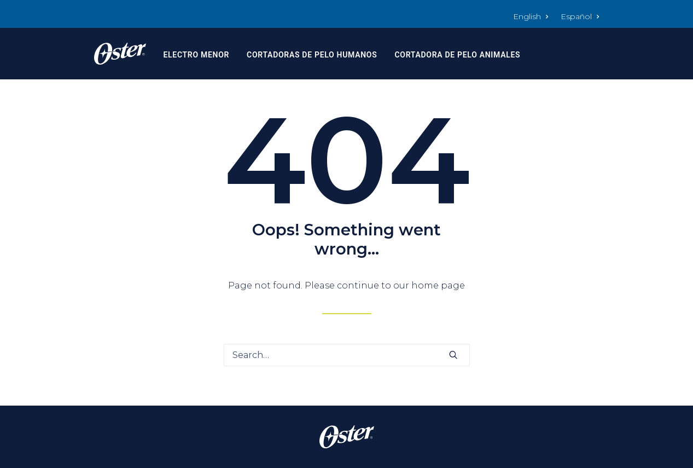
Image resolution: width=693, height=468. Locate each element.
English (531, 16)
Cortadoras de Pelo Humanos (312, 54)
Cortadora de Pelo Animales (457, 54)
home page (438, 285)
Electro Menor (196, 54)
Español (580, 16)
